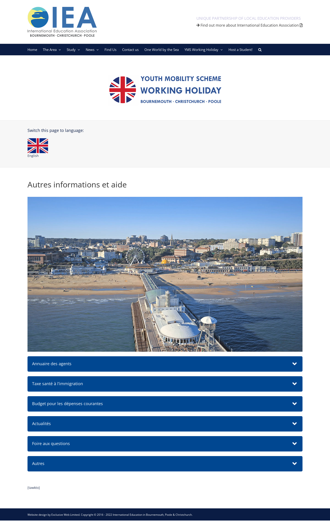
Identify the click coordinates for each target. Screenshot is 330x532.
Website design (37, 515)
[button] (259, 49)
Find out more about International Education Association (249, 25)
